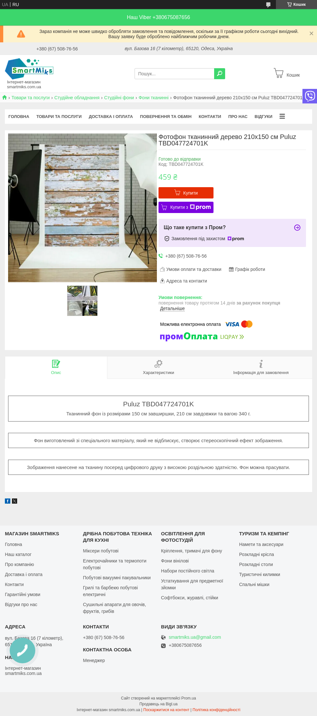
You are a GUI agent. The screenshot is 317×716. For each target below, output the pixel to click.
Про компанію (19, 564)
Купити (190, 193)
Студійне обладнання (77, 97)
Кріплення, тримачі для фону (191, 550)
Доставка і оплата (111, 116)
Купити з (190, 207)
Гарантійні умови (22, 594)
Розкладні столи (256, 564)
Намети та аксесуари (261, 544)
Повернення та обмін (165, 116)
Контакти (210, 116)
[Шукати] (219, 73)
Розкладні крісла (256, 554)
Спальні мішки (254, 584)
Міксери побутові (100, 550)
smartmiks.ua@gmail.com (195, 637)
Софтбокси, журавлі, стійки (189, 597)
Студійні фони (119, 97)
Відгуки (263, 116)
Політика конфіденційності (216, 710)
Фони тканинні (153, 97)
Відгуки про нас (21, 604)
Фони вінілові (175, 560)
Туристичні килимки (259, 574)
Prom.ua (188, 698)
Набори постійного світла (187, 570)
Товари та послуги (30, 97)
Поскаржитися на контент (166, 710)
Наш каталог (18, 554)
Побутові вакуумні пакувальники (116, 577)
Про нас (237, 116)
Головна (18, 116)
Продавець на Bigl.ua (158, 704)
